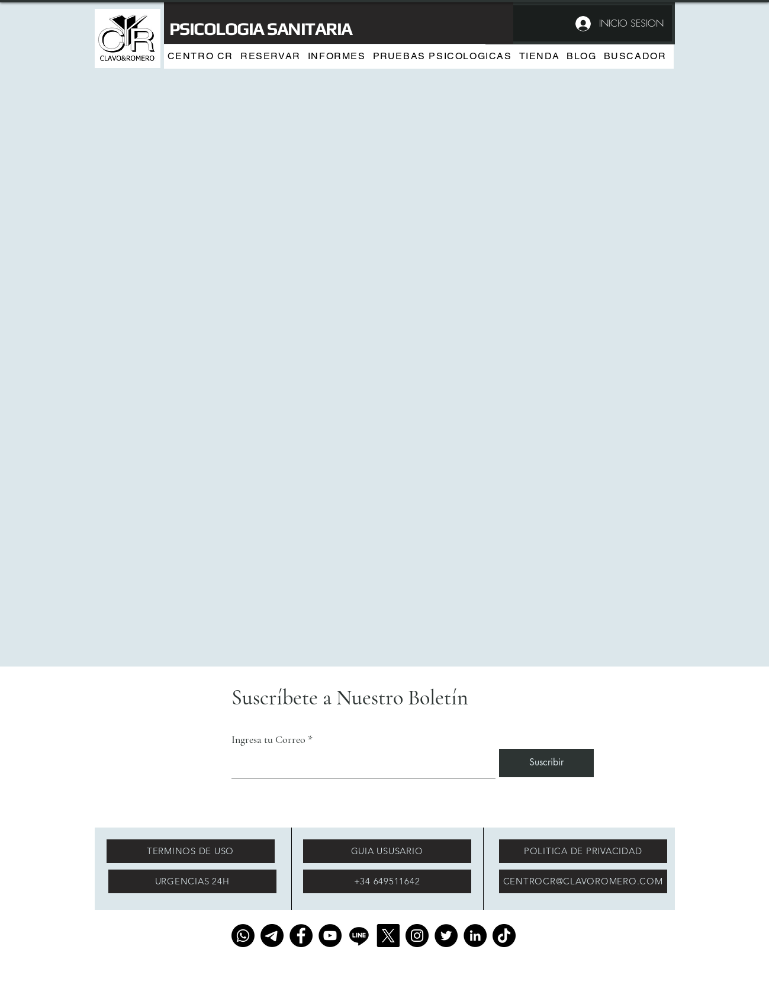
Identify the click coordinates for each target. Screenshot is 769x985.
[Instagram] (417, 935)
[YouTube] (330, 935)
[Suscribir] (546, 763)
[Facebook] (301, 935)
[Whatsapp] (243, 935)
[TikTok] (504, 935)
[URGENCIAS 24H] (192, 881)
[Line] (359, 935)
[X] (388, 935)
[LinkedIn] (475, 935)
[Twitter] (446, 935)
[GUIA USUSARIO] (387, 851)
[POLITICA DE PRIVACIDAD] (583, 851)
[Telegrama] (272, 935)
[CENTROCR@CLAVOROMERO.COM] (583, 881)
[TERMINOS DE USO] (191, 851)
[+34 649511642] (387, 881)
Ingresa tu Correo (268, 739)
